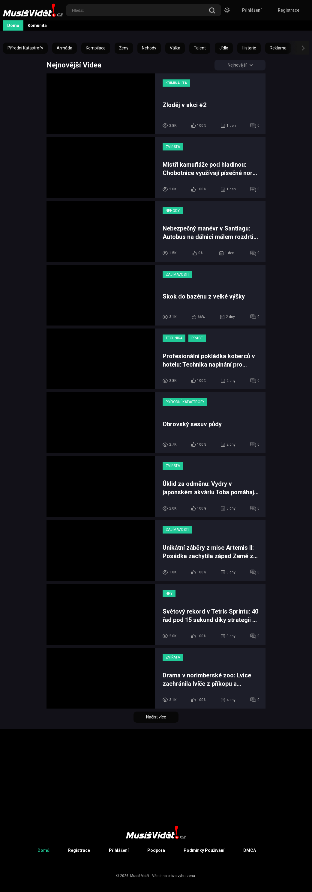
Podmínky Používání (204, 850)
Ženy (123, 48)
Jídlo (223, 48)
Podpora (156, 850)
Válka (175, 48)
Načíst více (156, 717)
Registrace (288, 10)
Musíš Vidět (139, 876)
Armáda (64, 48)
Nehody (149, 48)
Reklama (278, 48)
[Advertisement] (156, 771)
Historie (249, 48)
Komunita (37, 25)
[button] (297, 48)
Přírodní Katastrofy (25, 48)
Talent (200, 48)
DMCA (249, 850)
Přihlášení (252, 10)
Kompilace (96, 48)
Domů (13, 25)
